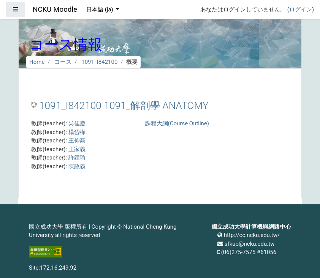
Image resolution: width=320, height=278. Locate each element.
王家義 (77, 149)
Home (36, 61)
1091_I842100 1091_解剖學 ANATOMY (123, 105)
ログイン (300, 9)
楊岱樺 (77, 132)
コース (62, 61)
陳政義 (77, 166)
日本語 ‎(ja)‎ (100, 9)
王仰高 (77, 140)
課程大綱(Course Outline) (177, 123)
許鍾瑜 (77, 157)
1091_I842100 (99, 61)
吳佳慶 (77, 123)
